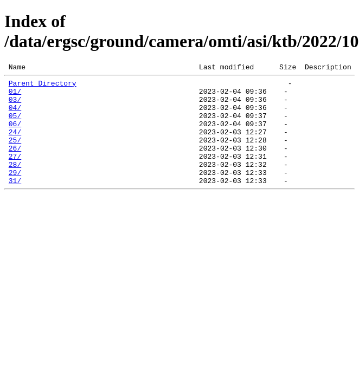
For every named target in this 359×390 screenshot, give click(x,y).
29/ (15, 193)
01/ (15, 96)
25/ (15, 154)
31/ (15, 203)
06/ (15, 135)
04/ (15, 115)
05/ (15, 125)
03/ (15, 105)
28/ (15, 183)
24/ (15, 145)
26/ (15, 164)
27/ (15, 174)
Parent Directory (42, 86)
